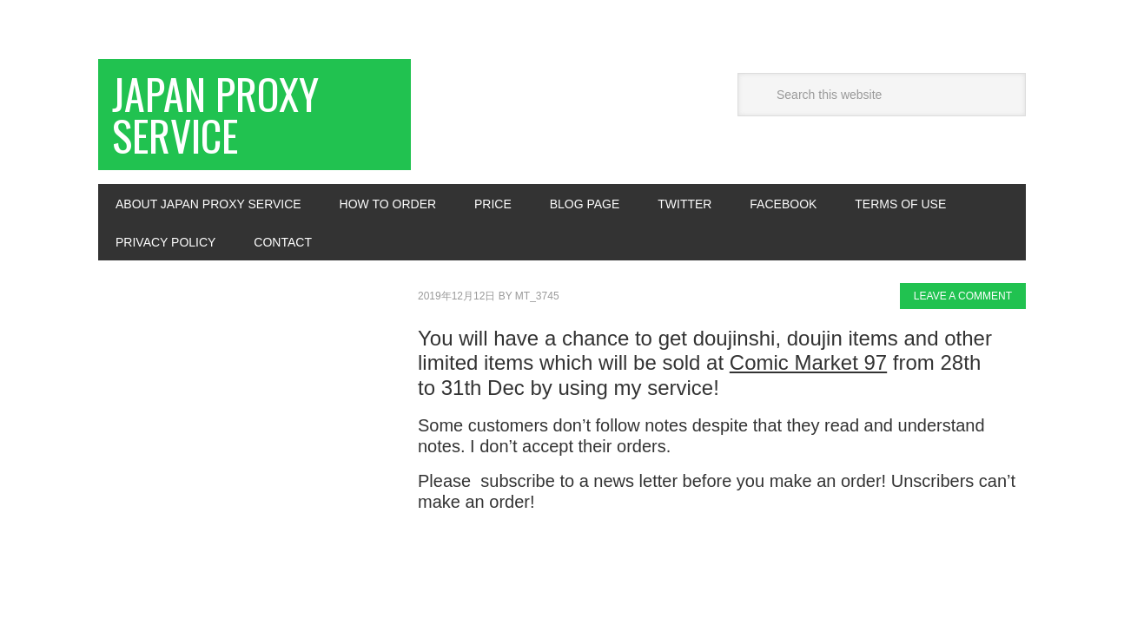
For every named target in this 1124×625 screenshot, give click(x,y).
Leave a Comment (963, 296)
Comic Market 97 (808, 362)
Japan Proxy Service (215, 114)
